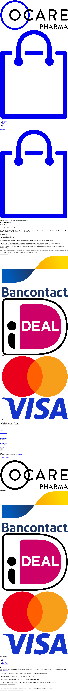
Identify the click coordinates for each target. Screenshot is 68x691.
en (2, 126)
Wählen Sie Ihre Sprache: (3, 656)
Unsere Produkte (4, 121)
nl (2, 125)
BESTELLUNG (2, 129)
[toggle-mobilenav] (1, 119)
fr (2, 659)
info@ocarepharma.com (14, 453)
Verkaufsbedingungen (5, 662)
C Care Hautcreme (3, 433)
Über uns (3, 122)
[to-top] (1, 449)
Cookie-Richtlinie (5, 670)
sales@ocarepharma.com (20, 454)
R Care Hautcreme (3, 443)
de (2, 127)
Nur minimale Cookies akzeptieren (12, 690)
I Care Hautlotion (3, 438)
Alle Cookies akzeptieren (4, 690)
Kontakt (3, 123)
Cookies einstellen (20, 690)
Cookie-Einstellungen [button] (5, 664)
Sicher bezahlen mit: (3, 490)
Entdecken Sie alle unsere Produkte (5, 447)
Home (3, 120)
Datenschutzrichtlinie (5, 663)
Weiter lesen (2, 430)
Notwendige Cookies (4, 671)
